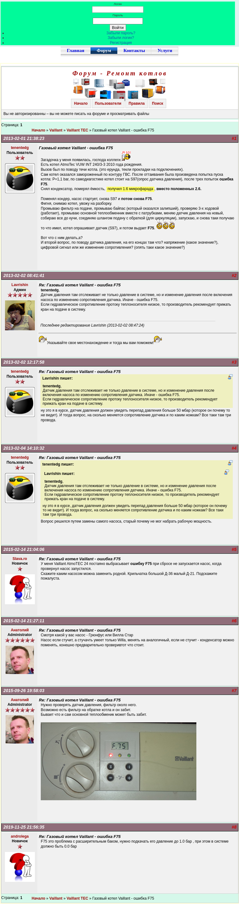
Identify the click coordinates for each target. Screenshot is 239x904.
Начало (80, 103)
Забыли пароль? (120, 33)
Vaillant (56, 130)
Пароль (118, 15)
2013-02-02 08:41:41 (24, 275)
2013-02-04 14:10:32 (24, 448)
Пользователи (108, 103)
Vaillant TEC (77, 130)
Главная (75, 50)
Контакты (134, 50)
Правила (137, 103)
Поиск (157, 103)
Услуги (164, 50)
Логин (118, 4)
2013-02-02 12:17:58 (24, 362)
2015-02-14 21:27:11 (24, 620)
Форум (104, 50)
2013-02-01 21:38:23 (24, 138)
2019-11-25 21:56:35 (24, 827)
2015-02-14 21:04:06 (24, 549)
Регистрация (121, 43)
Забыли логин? (121, 38)
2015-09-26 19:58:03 (24, 690)
